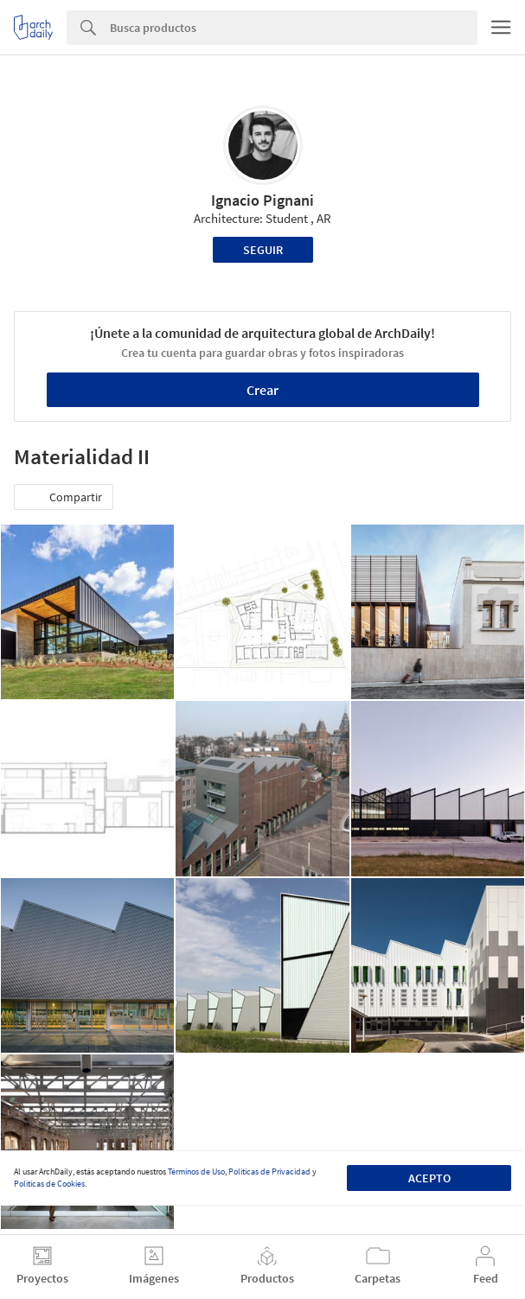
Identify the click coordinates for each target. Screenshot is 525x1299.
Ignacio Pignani (262, 200)
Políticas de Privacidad (269, 1171)
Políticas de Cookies (49, 1183)
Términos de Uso (196, 1171)
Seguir (263, 250)
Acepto (429, 1178)
